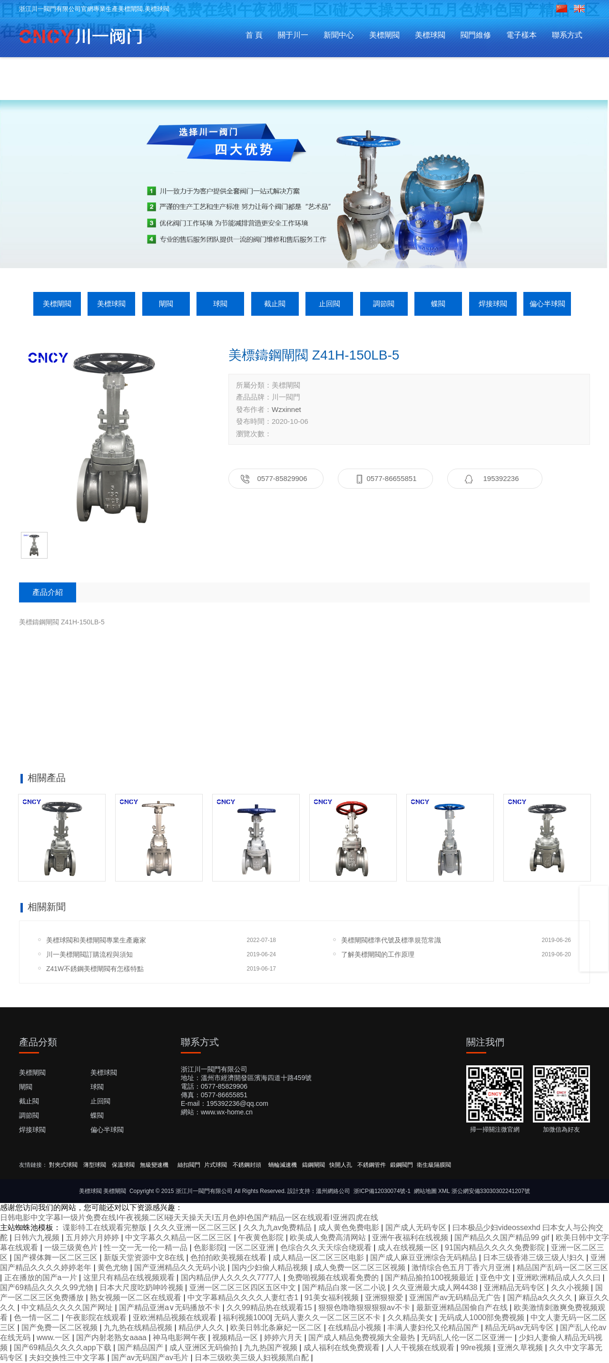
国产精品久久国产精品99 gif (502, 1237)
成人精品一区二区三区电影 (319, 1257)
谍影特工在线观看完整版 (105, 1227)
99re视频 (477, 1347)
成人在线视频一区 (409, 1247)
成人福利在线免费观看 (343, 1347)
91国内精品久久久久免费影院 (496, 1247)
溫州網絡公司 (333, 1191)
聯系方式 (567, 35)
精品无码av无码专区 (520, 1327)
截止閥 (274, 304)
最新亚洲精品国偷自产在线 (463, 1307)
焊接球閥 (493, 304)
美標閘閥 (384, 35)
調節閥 (383, 304)
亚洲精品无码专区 (515, 1287)
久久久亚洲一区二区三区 (196, 1227)
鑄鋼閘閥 (313, 1165)
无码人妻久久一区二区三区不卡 (328, 1317)
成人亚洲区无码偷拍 (204, 1347)
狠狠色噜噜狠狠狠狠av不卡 (365, 1307)
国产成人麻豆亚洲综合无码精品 (424, 1257)
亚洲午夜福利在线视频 (411, 1237)
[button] (289, 239)
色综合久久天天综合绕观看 (326, 1247)
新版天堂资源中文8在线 (145, 1257)
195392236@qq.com (237, 1103)
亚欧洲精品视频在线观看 (175, 1317)
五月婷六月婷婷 (93, 1237)
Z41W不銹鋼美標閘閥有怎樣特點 (95, 968)
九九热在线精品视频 (139, 1327)
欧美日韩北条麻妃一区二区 (277, 1327)
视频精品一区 (236, 1337)
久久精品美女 (411, 1317)
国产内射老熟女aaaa (112, 1337)
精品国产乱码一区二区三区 (562, 1267)
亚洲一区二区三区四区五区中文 (243, 1287)
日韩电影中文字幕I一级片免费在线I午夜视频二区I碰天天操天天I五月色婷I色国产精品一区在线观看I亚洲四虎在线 (189, 1217)
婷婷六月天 (284, 1337)
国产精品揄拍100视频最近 (430, 1277)
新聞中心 (339, 35)
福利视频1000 (246, 1317)
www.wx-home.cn (227, 1112)
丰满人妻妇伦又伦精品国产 (434, 1327)
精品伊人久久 (202, 1327)
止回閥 (329, 304)
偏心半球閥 (547, 304)
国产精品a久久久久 (540, 1297)
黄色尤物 (114, 1267)
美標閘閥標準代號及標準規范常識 (391, 940)
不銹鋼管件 (371, 1165)
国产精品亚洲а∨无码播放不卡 (170, 1307)
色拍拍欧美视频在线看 (229, 1257)
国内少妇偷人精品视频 (271, 1267)
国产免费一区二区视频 (60, 1327)
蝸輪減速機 (282, 1165)
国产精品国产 (141, 1347)
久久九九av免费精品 (278, 1227)
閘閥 (166, 304)
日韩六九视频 (37, 1237)
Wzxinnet (286, 409)
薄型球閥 (94, 1165)
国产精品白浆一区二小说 (345, 1287)
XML (444, 1191)
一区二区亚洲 (252, 1247)
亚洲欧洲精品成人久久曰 (559, 1277)
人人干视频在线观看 (421, 1347)
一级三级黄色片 (71, 1247)
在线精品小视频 (355, 1327)
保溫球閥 (123, 1165)
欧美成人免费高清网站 (329, 1237)
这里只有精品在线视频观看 (130, 1277)
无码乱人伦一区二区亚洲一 (467, 1337)
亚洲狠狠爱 (385, 1297)
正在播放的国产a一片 (41, 1277)
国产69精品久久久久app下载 (63, 1347)
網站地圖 (425, 1191)
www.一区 (54, 1337)
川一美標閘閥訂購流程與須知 (89, 954)
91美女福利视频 (332, 1297)
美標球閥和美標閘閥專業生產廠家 (96, 940)
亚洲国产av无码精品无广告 (456, 1297)
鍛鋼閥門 (401, 1165)
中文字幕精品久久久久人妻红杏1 (243, 1297)
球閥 (220, 304)
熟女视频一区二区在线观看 (136, 1297)
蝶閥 (438, 304)
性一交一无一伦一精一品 (146, 1247)
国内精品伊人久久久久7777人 (232, 1277)
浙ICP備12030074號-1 (382, 1191)
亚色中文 (496, 1277)
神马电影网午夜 (180, 1337)
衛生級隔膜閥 (434, 1165)
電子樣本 (521, 35)
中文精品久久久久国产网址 (68, 1307)
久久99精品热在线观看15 (270, 1307)
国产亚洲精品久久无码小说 (180, 1267)
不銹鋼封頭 (248, 1165)
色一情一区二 (37, 1317)
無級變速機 (154, 1165)
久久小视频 (571, 1287)
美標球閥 (430, 35)
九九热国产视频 (271, 1347)
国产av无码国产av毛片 (150, 1357)
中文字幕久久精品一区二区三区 (179, 1237)
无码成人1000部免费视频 (483, 1317)
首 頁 (254, 35)
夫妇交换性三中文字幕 (68, 1357)
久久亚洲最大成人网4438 (436, 1287)
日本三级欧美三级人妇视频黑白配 (253, 1357)
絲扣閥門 (188, 1165)
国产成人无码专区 (416, 1227)
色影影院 (209, 1247)
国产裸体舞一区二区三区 (56, 1257)
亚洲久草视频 (521, 1347)
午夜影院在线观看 (97, 1317)
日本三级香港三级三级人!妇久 (534, 1257)
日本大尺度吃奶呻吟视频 (142, 1287)
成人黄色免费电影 (349, 1227)
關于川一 (293, 35)
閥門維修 (476, 35)
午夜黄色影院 (261, 1237)
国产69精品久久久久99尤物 (47, 1287)
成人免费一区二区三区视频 (360, 1267)
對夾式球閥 (63, 1165)
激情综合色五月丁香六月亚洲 (462, 1267)
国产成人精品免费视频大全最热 (362, 1337)
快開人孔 (340, 1165)
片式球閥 (215, 1165)
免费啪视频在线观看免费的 (334, 1277)
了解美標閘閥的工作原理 (377, 954)
